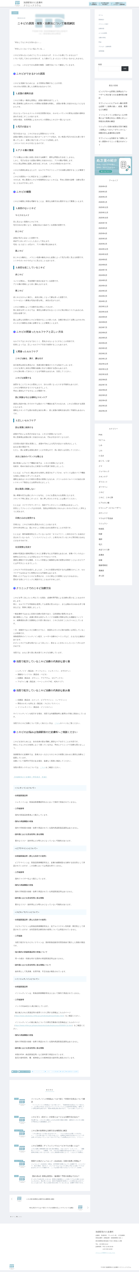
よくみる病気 (103, 33)
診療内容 (101, 28)
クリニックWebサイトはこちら (105, 1254)
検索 (100, 64)
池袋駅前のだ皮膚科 (72, 1071)
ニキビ (14, 1071)
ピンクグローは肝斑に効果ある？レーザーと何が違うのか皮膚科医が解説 (113, 94)
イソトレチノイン (37, 1071)
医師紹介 (101, 19)
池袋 (62, 1071)
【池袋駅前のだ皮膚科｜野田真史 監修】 (30, 777)
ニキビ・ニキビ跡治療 (51, 1071)
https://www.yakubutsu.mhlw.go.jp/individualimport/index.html (39, 1016)
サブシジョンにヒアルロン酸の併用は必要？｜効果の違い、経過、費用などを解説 (113, 106)
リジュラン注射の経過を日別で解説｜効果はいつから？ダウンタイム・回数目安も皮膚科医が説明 (113, 130)
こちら (57, 723)
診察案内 (94, 3)
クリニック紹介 (103, 24)
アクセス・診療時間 (119, 3)
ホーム (101, 15)
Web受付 (104, 3)
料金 (100, 42)
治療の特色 (102, 37)
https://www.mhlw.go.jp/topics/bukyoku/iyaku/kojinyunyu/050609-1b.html (43, 1025)
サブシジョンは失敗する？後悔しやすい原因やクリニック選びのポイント (113, 141)
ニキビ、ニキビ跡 (24, 1071)
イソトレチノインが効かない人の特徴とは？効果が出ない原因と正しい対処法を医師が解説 (113, 118)
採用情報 (101, 51)
